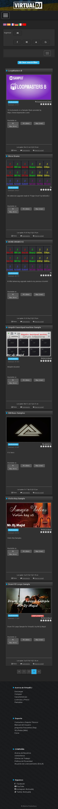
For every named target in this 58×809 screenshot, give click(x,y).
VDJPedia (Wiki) (21, 730)
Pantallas (18, 702)
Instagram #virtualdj (24, 789)
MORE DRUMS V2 (16, 242)
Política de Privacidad (23, 761)
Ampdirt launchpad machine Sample (24, 327)
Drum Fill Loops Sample (19, 584)
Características (21, 697)
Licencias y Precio (22, 700)
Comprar (18, 694)
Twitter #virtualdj (23, 792)
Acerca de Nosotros (23, 753)
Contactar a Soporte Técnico (26, 722)
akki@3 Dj (48, 444)
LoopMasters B (15, 71)
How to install (39, 150)
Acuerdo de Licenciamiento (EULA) (29, 764)
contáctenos (20, 756)
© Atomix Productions (29, 806)
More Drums (13, 156)
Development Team (44, 101)
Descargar (19, 691)
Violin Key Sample (16, 499)
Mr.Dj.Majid (47, 358)
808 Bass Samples (16, 413)
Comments (26, 150)
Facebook (20, 784)
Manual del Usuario (23, 725)
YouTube (19, 786)
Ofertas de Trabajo (22, 758)
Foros (17, 733)
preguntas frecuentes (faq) (26, 728)
